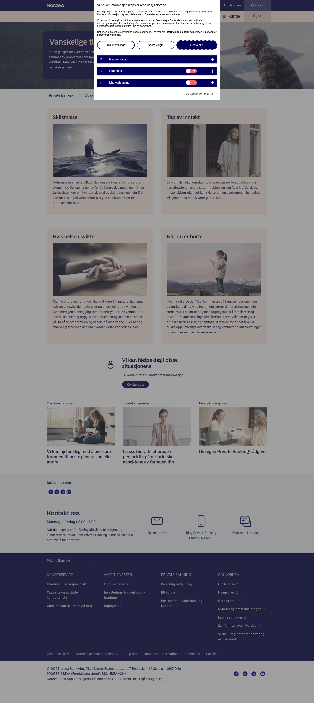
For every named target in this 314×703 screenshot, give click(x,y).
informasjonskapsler (177, 32)
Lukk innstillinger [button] (116, 45)
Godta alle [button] (196, 45)
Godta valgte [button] (155, 45)
